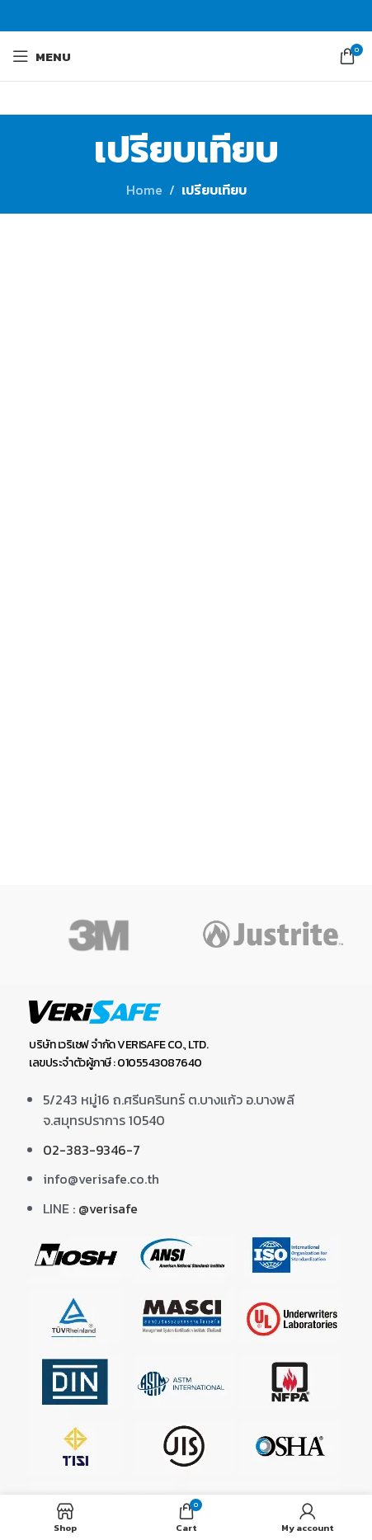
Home (144, 190)
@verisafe (108, 1208)
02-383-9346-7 (91, 1150)
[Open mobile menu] (41, 56)
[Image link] (95, 1010)
